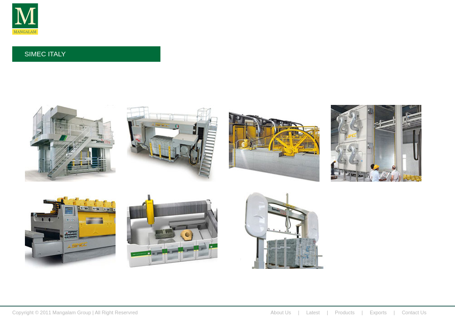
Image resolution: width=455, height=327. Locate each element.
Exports (378, 312)
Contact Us (414, 312)
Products (344, 312)
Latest (313, 312)
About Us (281, 312)
